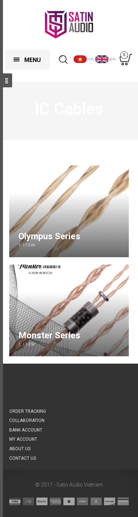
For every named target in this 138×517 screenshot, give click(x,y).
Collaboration (27, 420)
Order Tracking (27, 411)
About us (20, 448)
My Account (23, 439)
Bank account (25, 430)
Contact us (22, 458)
